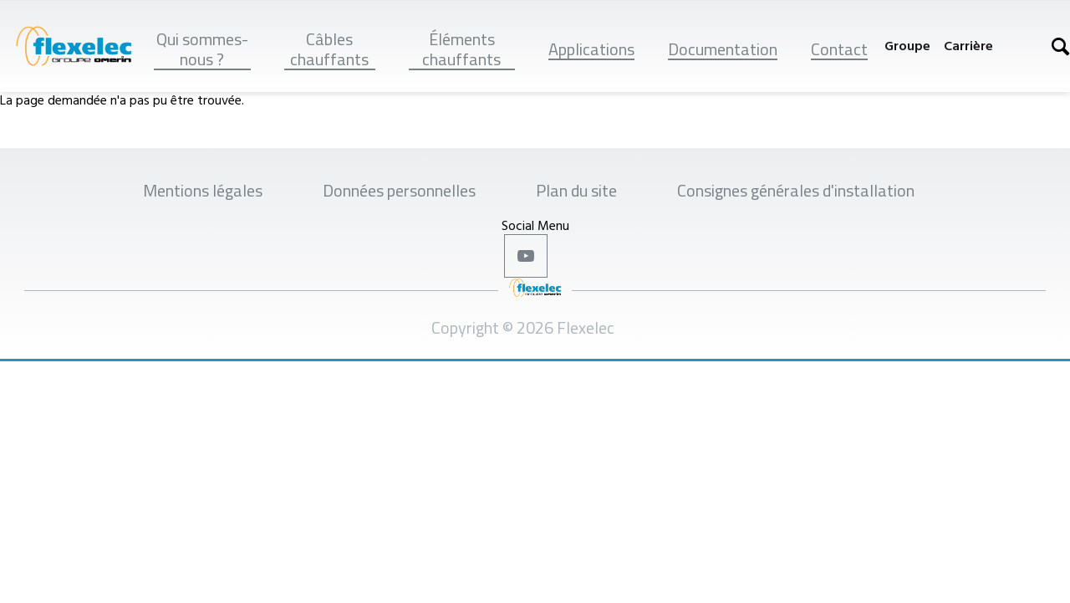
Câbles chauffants (329, 49)
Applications (591, 49)
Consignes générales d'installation (796, 190)
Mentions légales (202, 190)
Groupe (907, 46)
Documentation (722, 49)
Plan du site (576, 190)
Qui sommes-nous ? (202, 49)
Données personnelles (399, 190)
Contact (839, 49)
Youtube (526, 256)
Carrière (968, 46)
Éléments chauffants (461, 49)
